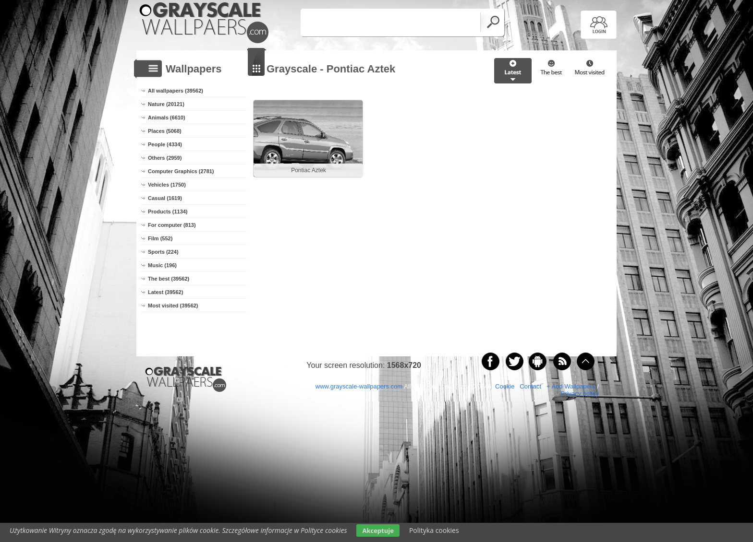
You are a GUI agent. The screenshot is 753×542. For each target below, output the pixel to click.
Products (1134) (168, 211)
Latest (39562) (165, 292)
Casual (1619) (165, 198)
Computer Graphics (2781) (181, 171)
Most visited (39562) (173, 305)
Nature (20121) (166, 104)
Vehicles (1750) (167, 185)
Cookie (504, 386)
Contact (530, 386)
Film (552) (160, 238)
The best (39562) (168, 279)
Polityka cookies (434, 530)
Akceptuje (377, 530)
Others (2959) (165, 158)
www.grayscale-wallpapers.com (359, 386)
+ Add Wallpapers (571, 386)
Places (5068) (165, 131)
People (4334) (165, 144)
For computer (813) (172, 225)
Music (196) (162, 265)
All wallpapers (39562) (175, 91)
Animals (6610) (166, 117)
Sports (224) (163, 252)
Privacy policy (580, 393)
